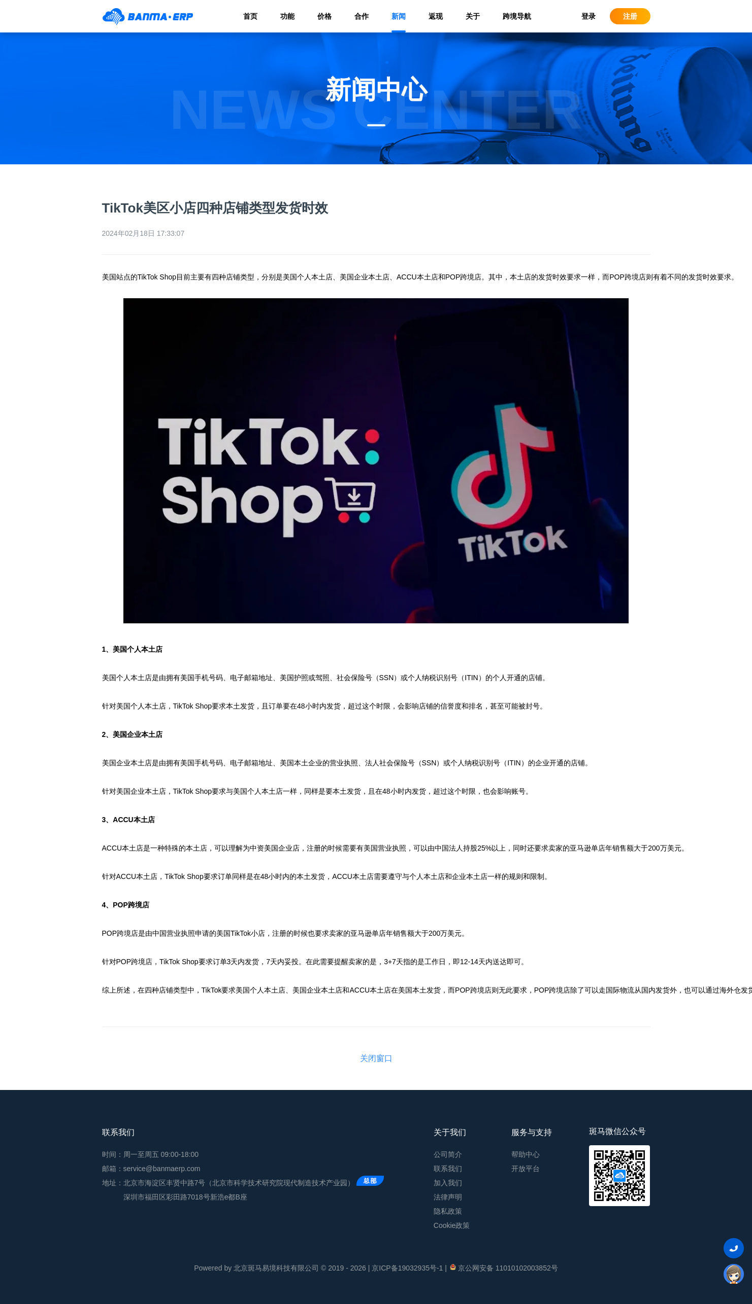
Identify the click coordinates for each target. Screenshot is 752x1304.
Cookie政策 (452, 1225)
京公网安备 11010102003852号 (503, 1267)
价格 (324, 16)
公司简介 (448, 1154)
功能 (287, 16)
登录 (588, 16)
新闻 (398, 16)
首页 (250, 16)
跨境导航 (517, 16)
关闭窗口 (376, 1058)
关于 (473, 16)
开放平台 (525, 1169)
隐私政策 (448, 1211)
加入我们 (448, 1183)
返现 (436, 16)
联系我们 (448, 1169)
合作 (361, 16)
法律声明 (448, 1197)
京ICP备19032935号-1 (407, 1268)
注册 (630, 16)
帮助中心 (525, 1154)
